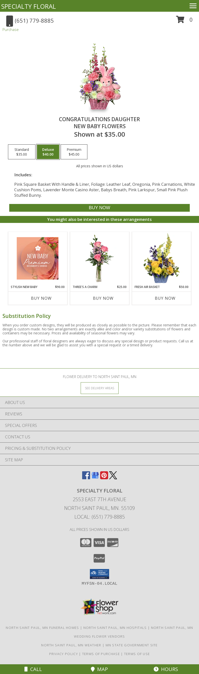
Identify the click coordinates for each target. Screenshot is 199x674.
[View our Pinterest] (104, 478)
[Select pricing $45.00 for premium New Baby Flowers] (74, 152)
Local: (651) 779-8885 (99, 516)
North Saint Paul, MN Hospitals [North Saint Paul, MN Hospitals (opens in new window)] (115, 627)
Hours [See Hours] (166, 669)
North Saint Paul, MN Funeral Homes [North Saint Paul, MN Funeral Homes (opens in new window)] (42, 627)
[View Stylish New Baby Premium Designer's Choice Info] (37, 258)
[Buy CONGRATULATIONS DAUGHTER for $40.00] (99, 208)
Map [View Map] (99, 669)
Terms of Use (137, 654)
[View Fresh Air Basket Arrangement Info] (161, 258)
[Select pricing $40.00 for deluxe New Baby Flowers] (48, 152)
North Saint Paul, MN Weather (71, 645)
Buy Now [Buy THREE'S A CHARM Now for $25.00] (103, 298)
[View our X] (113, 478)
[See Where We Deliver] (100, 387)
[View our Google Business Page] (95, 478)
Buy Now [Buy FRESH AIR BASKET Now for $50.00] (165, 298)
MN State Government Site (132, 645)
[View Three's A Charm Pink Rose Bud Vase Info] (99, 258)
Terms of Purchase (101, 654)
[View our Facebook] (86, 478)
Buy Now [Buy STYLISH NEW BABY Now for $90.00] (41, 298)
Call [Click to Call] (33, 669)
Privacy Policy (63, 654)
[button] (184, 21)
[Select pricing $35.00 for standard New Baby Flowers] (21, 152)
